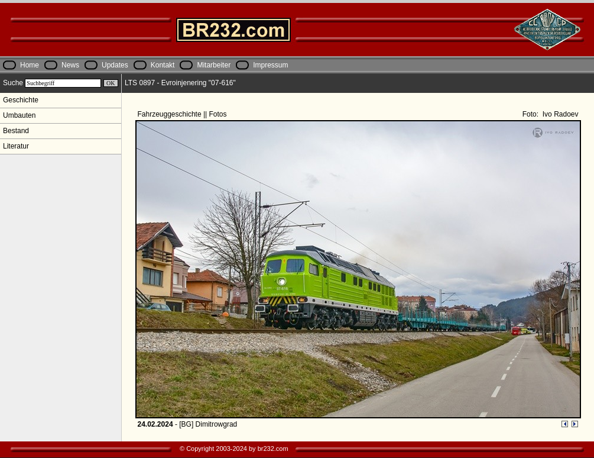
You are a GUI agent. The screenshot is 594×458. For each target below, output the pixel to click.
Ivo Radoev (559, 114)
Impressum (270, 65)
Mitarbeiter (214, 65)
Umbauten (19, 115)
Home (29, 65)
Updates (115, 65)
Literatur (16, 146)
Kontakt (163, 65)
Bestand (16, 131)
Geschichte (20, 100)
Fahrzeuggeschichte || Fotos (183, 114)
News (70, 65)
